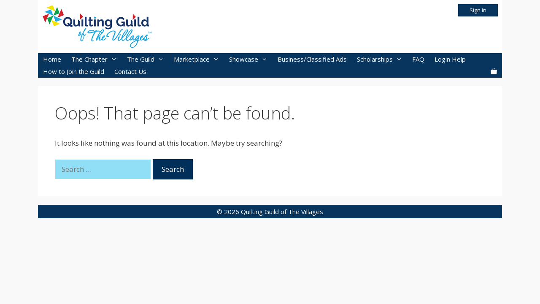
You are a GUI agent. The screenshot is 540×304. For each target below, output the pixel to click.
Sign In (478, 10)
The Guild (148, 59)
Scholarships (382, 59)
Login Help (450, 59)
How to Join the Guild (73, 71)
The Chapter (96, 59)
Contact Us (130, 71)
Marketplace (199, 59)
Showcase (251, 59)
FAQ (418, 59)
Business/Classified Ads (312, 59)
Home (52, 59)
